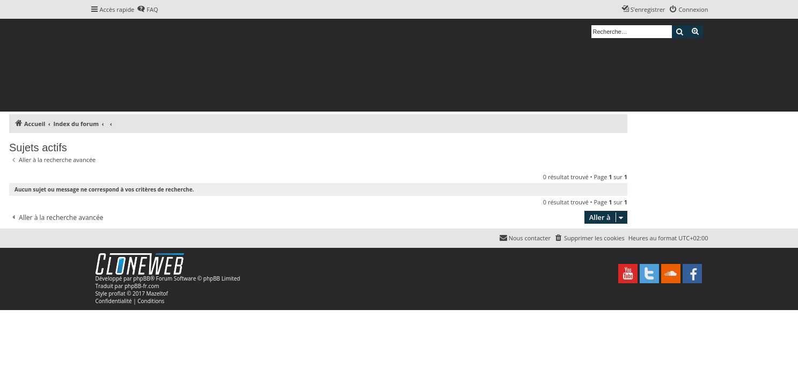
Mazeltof (157, 293)
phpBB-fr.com (142, 286)
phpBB (141, 278)
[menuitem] (147, 9)
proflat (116, 293)
